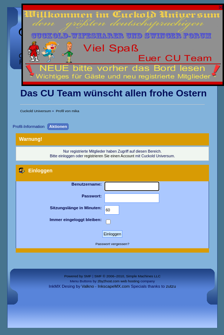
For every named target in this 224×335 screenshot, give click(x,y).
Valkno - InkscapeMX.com (106, 286)
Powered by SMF (77, 276)
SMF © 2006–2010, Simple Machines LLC (127, 276)
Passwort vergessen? (113, 244)
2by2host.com (108, 281)
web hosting (130, 281)
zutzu (171, 286)
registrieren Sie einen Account (109, 156)
